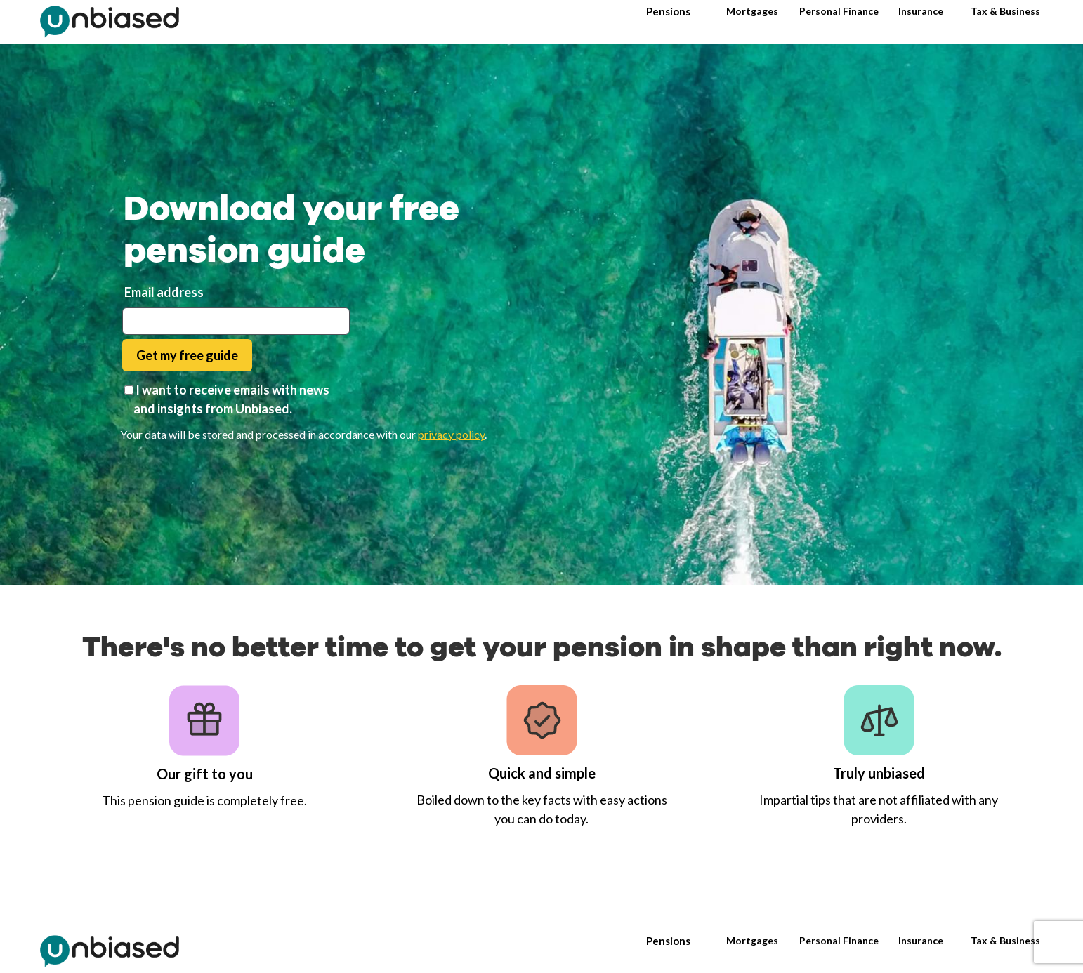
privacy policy (451, 434)
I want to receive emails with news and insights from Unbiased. (231, 399)
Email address (164, 292)
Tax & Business (1005, 11)
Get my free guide (187, 355)
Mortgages (752, 11)
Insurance (920, 11)
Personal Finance (839, 11)
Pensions (668, 11)
